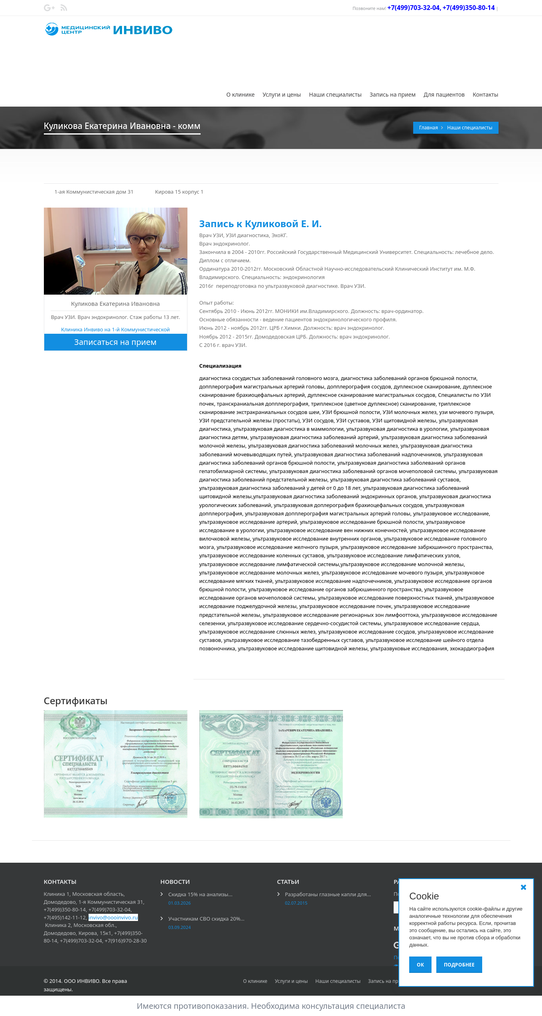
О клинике (241, 94)
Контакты (485, 94)
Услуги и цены (281, 94)
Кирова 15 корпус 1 (179, 191)
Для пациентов (444, 94)
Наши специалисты (335, 94)
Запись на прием (393, 94)
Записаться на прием (115, 342)
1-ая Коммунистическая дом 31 (94, 191)
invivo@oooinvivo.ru (113, 917)
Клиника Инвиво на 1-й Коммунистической (115, 329)
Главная (429, 127)
